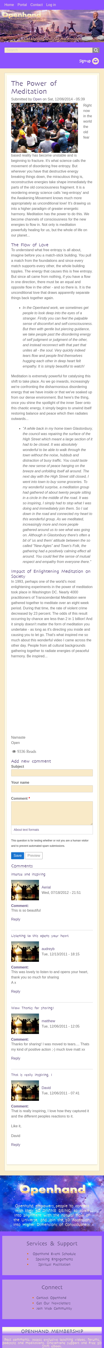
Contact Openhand (51, 1302)
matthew (48, 1025)
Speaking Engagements (54, 1263)
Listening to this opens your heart (40, 940)
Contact (36, 5)
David (46, 1092)
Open (37, 99)
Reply (15, 924)
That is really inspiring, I (31, 1079)
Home (9, 5)
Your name (20, 782)
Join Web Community (54, 1313)
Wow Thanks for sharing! (32, 1012)
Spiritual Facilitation (54, 1269)
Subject (17, 766)
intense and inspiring (28, 879)
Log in (51, 5)
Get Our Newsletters (53, 1307)
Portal (22, 5)
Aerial (46, 892)
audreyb (48, 953)
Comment (19, 798)
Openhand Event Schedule (54, 1258)
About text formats (26, 834)
